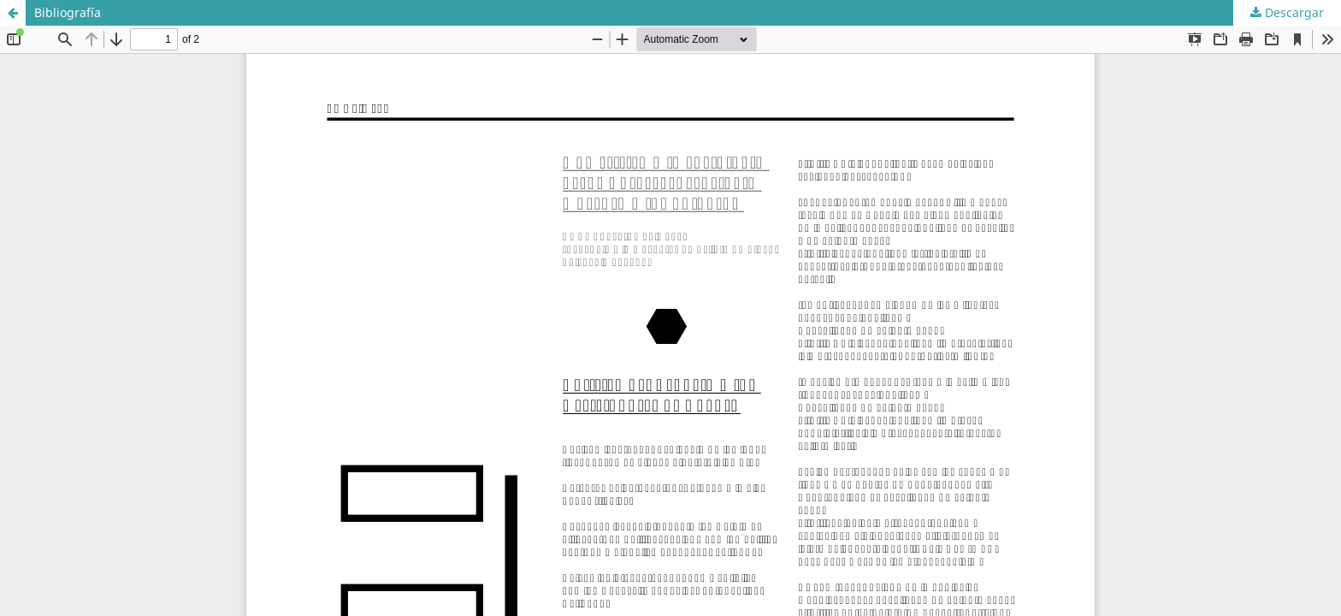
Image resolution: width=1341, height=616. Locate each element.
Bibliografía (67, 12)
